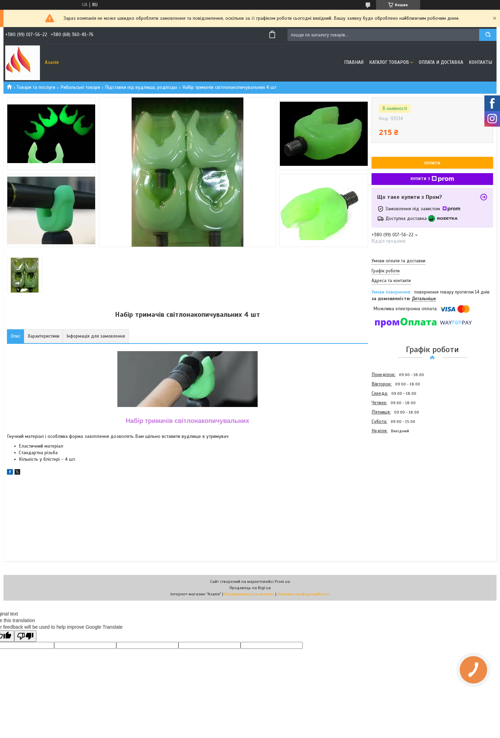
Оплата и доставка (441, 62)
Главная (354, 62)
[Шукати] (488, 35)
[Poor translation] (25, 636)
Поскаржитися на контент (249, 594)
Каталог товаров (389, 62)
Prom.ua (282, 581)
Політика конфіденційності (303, 594)
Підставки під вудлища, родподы (141, 87)
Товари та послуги (36, 87)
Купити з (432, 179)
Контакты (480, 62)
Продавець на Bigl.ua (250, 587)
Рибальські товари (80, 87)
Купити (432, 163)
